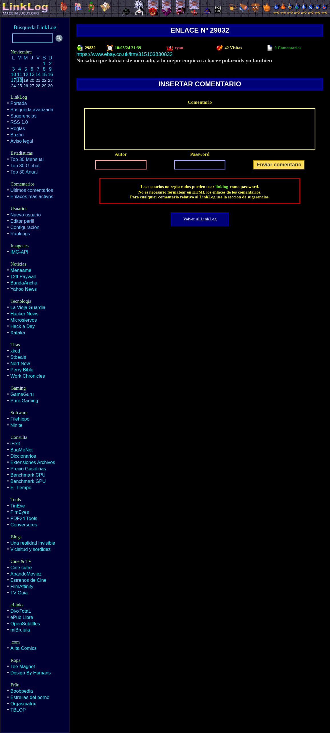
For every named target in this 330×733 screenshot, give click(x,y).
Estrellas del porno (29, 697)
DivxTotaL (20, 611)
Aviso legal (21, 141)
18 (19, 80)
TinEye (17, 505)
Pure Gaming (24, 400)
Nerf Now (20, 363)
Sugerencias (23, 115)
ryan (178, 47)
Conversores (23, 524)
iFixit (15, 443)
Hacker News (24, 313)
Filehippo (19, 418)
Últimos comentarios (31, 190)
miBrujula (20, 629)
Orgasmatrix (23, 703)
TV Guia (19, 592)
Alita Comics (23, 648)
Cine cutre (21, 567)
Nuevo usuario (25, 214)
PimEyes (19, 512)
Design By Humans (30, 672)
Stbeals (18, 357)
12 (25, 74)
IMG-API (19, 251)
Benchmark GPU (28, 481)
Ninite (16, 425)
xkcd (15, 350)
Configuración (24, 227)
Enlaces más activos (31, 196)
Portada (18, 103)
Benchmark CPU (27, 474)
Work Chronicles (27, 376)
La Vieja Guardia (27, 307)
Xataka (17, 332)
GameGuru (22, 394)
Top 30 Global (24, 165)
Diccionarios (23, 456)
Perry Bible (21, 369)
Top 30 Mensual (27, 159)
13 (31, 74)
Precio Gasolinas (28, 468)
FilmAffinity (21, 586)
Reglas (17, 128)
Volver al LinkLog (200, 219)
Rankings (20, 233)
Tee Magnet (22, 666)
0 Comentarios (287, 47)
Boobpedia (21, 691)
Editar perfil (22, 221)
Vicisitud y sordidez (30, 549)
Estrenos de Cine (28, 580)
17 (13, 80)
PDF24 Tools (23, 518)
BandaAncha (23, 282)
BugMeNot (21, 449)
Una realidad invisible (32, 542)
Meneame (20, 270)
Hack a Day (22, 326)
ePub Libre (21, 617)
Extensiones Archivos (32, 462)
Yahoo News (23, 289)
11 (19, 74)
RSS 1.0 (19, 122)
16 (50, 74)
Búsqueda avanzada (31, 109)
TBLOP (18, 709)
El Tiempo (20, 487)
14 (38, 74)
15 (44, 74)
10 (13, 74)
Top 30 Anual (23, 171)
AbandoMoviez (25, 573)
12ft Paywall (23, 276)
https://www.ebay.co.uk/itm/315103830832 (124, 54)
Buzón (17, 134)
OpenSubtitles (25, 623)
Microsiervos (23, 319)
